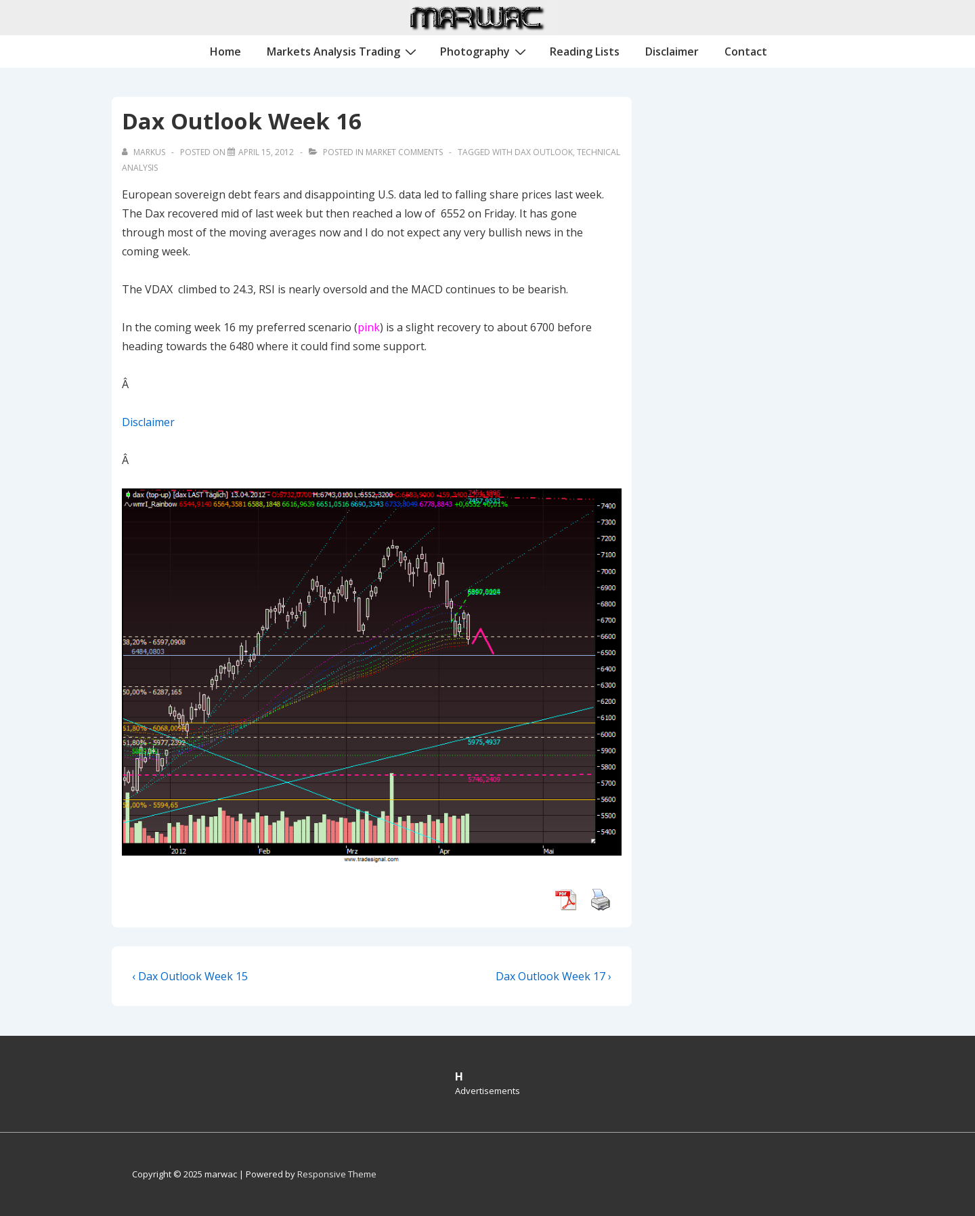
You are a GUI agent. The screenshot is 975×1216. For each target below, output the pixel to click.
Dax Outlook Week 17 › (553, 976)
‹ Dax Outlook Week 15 (190, 976)
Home (225, 51)
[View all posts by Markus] (144, 152)
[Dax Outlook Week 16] (266, 152)
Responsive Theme (336, 1174)
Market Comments (404, 152)
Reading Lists (585, 51)
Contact (745, 51)
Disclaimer (672, 51)
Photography (484, 50)
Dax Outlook (544, 152)
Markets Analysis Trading (343, 50)
